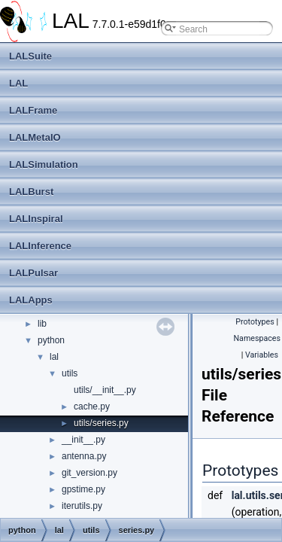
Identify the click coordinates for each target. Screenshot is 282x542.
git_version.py (89, 472)
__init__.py (83, 439)
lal (54, 357)
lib (42, 323)
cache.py (92, 406)
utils (69, 373)
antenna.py (84, 456)
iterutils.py (82, 506)
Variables (261, 355)
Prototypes (254, 322)
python (51, 340)
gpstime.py (83, 489)
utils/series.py (101, 423)
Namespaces (257, 338)
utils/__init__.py (105, 390)
